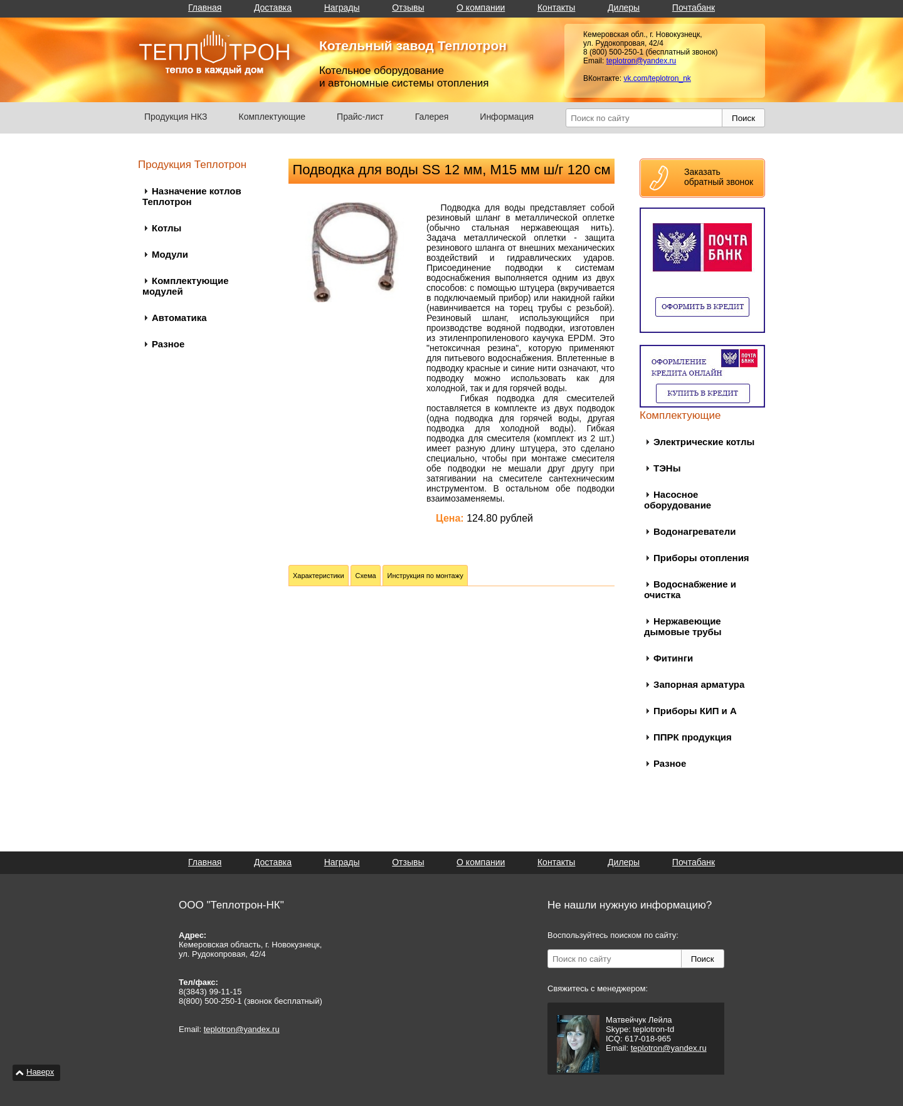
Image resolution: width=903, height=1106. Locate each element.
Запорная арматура (698, 684)
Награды (342, 8)
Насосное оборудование (677, 499)
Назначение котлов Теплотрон (191, 196)
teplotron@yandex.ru (641, 60)
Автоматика (179, 317)
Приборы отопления (701, 557)
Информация (507, 117)
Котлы (166, 228)
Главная (204, 8)
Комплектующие (272, 117)
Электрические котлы (703, 441)
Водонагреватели (694, 531)
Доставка (273, 8)
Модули (170, 254)
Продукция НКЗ (176, 117)
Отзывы (408, 8)
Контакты (556, 8)
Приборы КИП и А (695, 710)
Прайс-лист (360, 117)
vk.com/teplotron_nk (656, 78)
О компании (481, 8)
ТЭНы (666, 468)
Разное (168, 344)
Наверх (40, 1072)
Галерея (432, 117)
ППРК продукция (692, 737)
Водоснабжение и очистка (690, 589)
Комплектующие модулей (185, 286)
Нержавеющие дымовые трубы (683, 626)
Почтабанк (693, 8)
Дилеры (624, 8)
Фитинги (673, 658)
